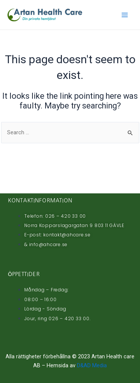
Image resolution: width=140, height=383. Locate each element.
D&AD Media (92, 365)
